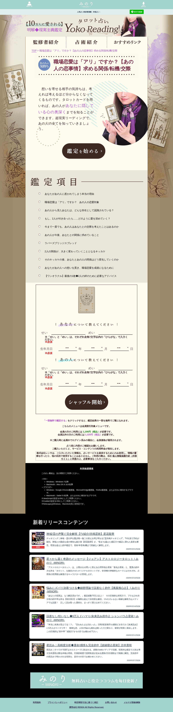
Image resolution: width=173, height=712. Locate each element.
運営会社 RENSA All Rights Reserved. (86, 707)
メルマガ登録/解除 (132, 702)
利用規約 (37, 702)
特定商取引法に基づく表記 (86, 702)
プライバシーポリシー (57, 702)
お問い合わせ (111, 702)
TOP (34, 50)
